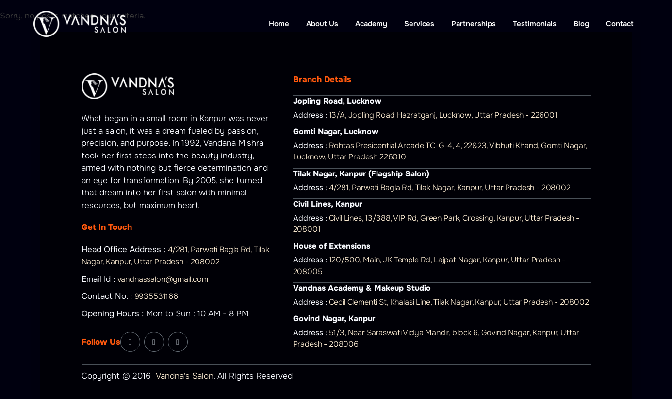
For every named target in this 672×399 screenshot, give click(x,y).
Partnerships (473, 24)
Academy (371, 24)
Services (419, 24)
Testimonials (535, 24)
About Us (322, 24)
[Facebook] (130, 342)
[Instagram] (154, 342)
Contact (620, 24)
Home (279, 24)
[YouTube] (178, 342)
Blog (581, 24)
